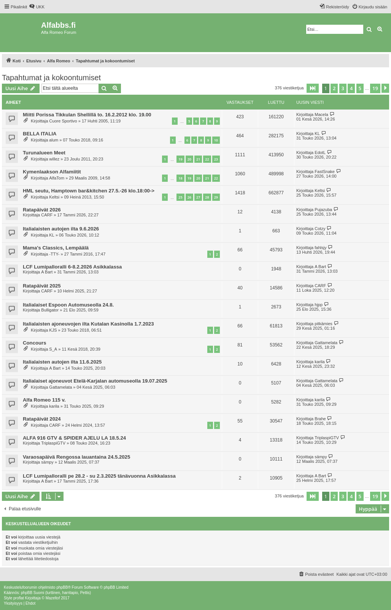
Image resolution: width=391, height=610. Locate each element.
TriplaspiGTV (53, 443)
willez (54, 159)
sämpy (47, 462)
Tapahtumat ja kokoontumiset (51, 77)
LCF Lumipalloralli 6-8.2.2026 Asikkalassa (72, 267)
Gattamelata (326, 342)
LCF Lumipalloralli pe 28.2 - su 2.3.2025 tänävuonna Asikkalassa (99, 476)
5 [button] (360, 88)
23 (216, 159)
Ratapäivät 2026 (42, 210)
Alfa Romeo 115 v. (44, 400)
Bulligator (50, 310)
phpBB (62, 587)
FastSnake (325, 171)
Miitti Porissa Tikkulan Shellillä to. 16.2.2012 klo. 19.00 (87, 115)
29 (216, 197)
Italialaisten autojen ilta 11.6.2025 (62, 362)
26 (189, 197)
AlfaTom (56, 178)
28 (207, 197)
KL (317, 133)
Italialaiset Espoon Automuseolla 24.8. (68, 305)
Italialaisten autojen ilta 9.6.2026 (61, 229)
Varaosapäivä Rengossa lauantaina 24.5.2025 (76, 457)
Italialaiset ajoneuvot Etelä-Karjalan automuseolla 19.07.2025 (95, 381)
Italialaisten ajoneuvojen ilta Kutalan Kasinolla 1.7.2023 (88, 324)
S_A (53, 349)
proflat (18, 598)
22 (207, 159)
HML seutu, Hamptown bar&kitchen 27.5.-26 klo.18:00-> (88, 191)
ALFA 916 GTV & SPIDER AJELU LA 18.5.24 (74, 438)
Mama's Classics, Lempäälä (56, 248)
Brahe (320, 418)
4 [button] (351, 88)
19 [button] (375, 88)
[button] (313, 88)
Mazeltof (53, 598)
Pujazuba (323, 209)
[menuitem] (37, 6)
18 (180, 178)
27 (198, 197)
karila (319, 361)
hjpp (319, 304)
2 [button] (334, 88)
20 (189, 159)
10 (216, 140)
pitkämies (323, 323)
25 (180, 197)
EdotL (320, 152)
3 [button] (343, 88)
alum (53, 140)
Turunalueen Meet (44, 153)
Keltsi (54, 197)
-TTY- (54, 254)
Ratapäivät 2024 (42, 419)
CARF (46, 215)
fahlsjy (320, 247)
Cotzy (320, 228)
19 (180, 159)
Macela (321, 114)
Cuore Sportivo (63, 121)
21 (198, 159)
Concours (34, 343)
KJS (53, 330)
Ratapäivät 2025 (42, 286)
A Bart (46, 272)
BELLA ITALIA (40, 134)
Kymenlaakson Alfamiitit (52, 172)
